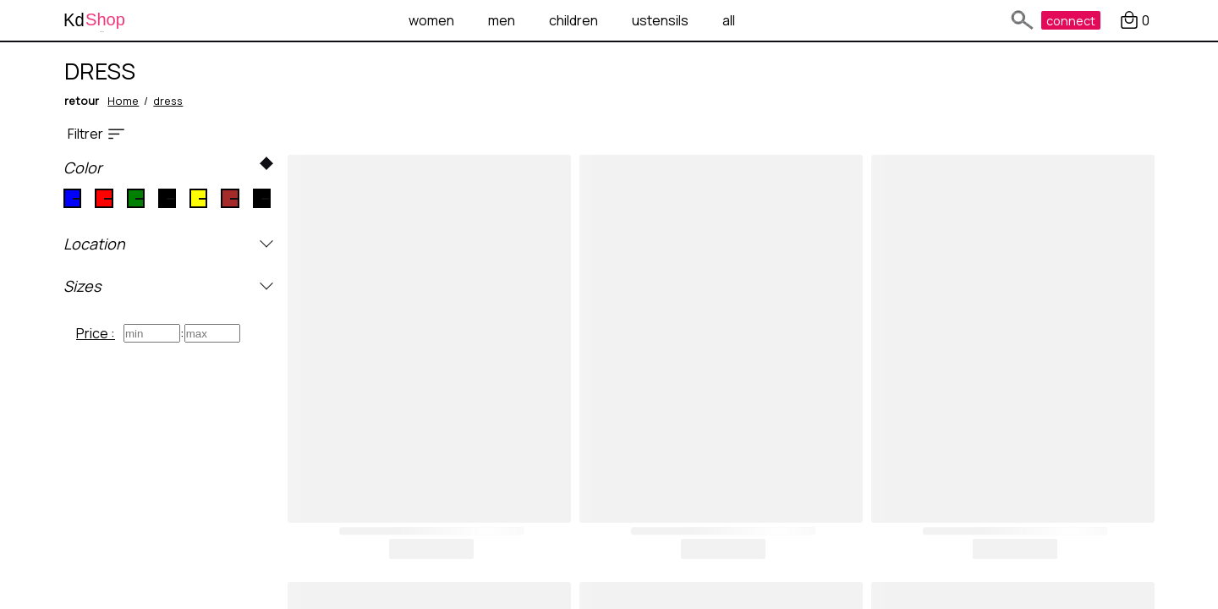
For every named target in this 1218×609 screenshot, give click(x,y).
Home (123, 100)
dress (168, 100)
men (501, 20)
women (431, 20)
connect (1070, 21)
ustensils (660, 20)
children (573, 20)
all (728, 20)
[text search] (1019, 20)
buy (431, 549)
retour (81, 100)
